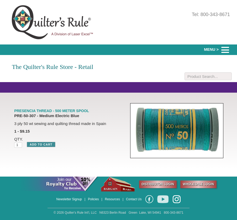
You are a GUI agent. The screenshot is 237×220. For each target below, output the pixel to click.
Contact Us (133, 199)
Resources (112, 199)
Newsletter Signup (69, 199)
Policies (93, 199)
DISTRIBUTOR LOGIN (158, 184)
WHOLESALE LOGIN (198, 184)
